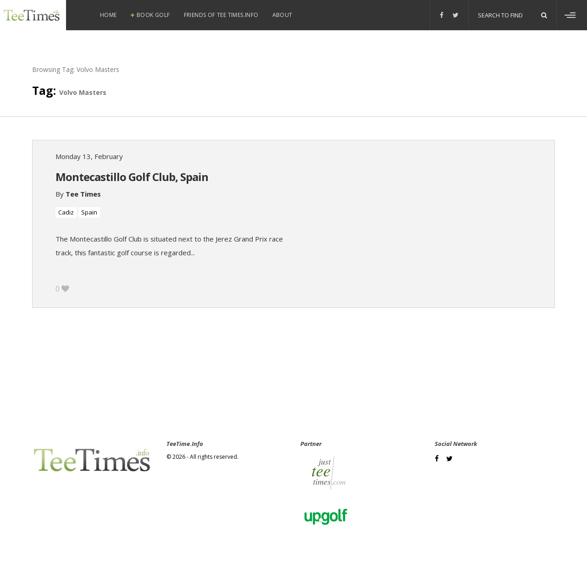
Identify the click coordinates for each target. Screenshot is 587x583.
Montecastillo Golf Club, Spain (131, 176)
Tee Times (83, 193)
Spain (89, 212)
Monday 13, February (89, 156)
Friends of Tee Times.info (221, 15)
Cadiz (66, 212)
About (282, 15)
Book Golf (153, 15)
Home (108, 15)
